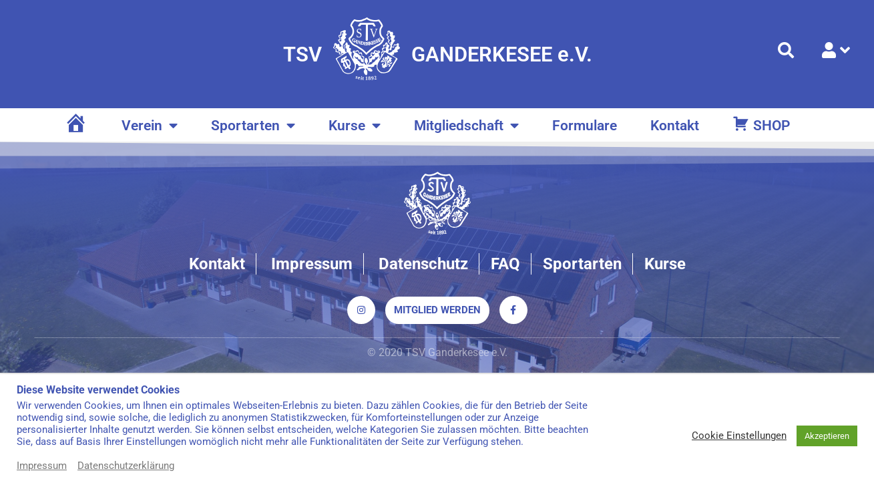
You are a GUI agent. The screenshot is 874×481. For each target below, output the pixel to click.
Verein (150, 126)
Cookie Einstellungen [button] (739, 436)
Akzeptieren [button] (827, 436)
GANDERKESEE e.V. (501, 54)
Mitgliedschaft (466, 126)
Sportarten (253, 126)
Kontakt (674, 126)
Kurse (355, 126)
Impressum (42, 466)
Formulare (584, 126)
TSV (302, 54)
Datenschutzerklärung (125, 466)
